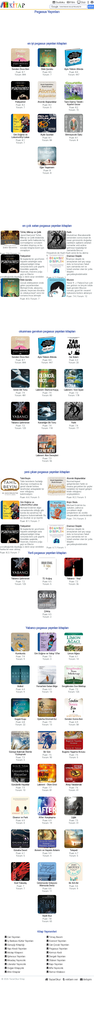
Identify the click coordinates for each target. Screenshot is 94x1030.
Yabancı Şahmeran (20, 422)
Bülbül (20, 686)
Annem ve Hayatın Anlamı (47, 850)
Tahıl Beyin (25, 478)
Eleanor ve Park (20, 817)
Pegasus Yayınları (57, 948)
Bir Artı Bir (74, 883)
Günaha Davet (20, 850)
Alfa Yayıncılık (55, 968)
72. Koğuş (47, 578)
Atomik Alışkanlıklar (47, 102)
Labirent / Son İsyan (73, 390)
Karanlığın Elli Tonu (47, 422)
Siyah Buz (47, 916)
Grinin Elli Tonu (20, 390)
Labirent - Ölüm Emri (47, 784)
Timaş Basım (55, 937)
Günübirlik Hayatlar (20, 784)
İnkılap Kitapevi (14, 952)
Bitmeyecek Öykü (73, 135)
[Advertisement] (47, 26)
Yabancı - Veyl (73, 578)
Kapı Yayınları (55, 964)
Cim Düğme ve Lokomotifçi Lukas (20, 136)
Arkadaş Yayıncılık (15, 960)
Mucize (70, 280)
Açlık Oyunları (47, 135)
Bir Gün (47, 752)
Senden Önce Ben (20, 69)
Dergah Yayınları (56, 956)
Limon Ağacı (74, 653)
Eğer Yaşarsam (47, 167)
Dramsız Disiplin (74, 256)
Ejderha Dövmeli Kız (47, 719)
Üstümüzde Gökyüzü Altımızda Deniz (47, 884)
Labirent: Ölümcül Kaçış (47, 390)
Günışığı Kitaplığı (14, 944)
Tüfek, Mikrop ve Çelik (30, 232)
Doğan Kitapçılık (14, 968)
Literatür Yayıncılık (15, 964)
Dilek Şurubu (47, 69)
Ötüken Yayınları (56, 960)
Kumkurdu (20, 653)
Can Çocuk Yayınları (58, 944)
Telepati (73, 850)
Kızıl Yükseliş (20, 883)
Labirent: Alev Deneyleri (47, 455)
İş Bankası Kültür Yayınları (19, 941)
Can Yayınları (12, 937)
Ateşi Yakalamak (74, 784)
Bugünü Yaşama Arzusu (73, 752)
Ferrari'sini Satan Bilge (47, 686)
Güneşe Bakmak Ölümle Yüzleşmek (20, 753)
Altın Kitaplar (12, 972)
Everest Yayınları (56, 941)
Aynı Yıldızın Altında (73, 69)
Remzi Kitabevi (56, 972)
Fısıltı (69, 232)
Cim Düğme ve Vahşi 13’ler (47, 653)
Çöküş (47, 611)
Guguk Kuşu (20, 719)
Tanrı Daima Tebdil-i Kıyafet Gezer (73, 103)
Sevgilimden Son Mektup (74, 686)
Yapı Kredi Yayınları (16, 948)
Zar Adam (74, 357)
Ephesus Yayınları (15, 956)
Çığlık (73, 817)
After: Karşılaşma (47, 817)
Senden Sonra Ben (74, 719)
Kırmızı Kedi (54, 952)
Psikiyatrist (20, 102)
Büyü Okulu (72, 502)
